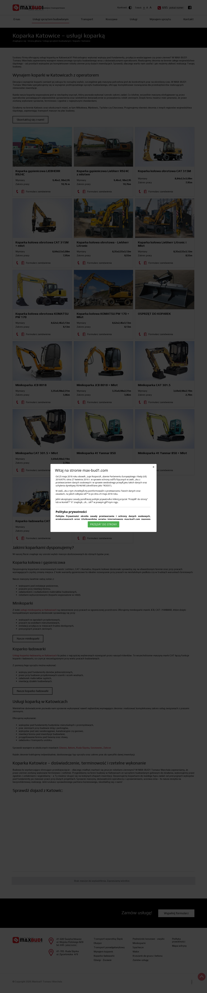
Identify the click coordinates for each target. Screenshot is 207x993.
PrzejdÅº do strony (103, 524)
